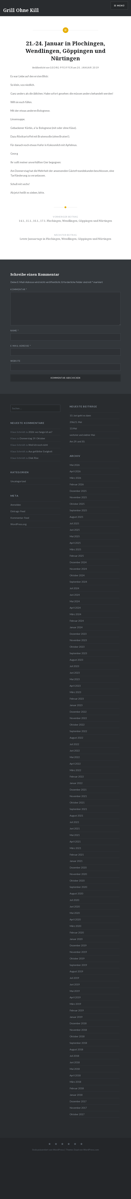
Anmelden (15, 504)
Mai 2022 (75, 757)
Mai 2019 (75, 991)
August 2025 (76, 516)
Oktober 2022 (77, 724)
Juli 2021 (74, 822)
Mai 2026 (75, 465)
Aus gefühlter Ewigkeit (40, 451)
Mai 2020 (75, 912)
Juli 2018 (74, 1055)
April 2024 (75, 607)
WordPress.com (91, 1149)
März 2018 (75, 1081)
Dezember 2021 (78, 789)
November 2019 (78, 952)
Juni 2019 (75, 984)
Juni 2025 (75, 529)
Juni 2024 (75, 594)
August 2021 (76, 815)
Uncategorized (18, 481)
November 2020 (78, 874)
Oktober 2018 (77, 1036)
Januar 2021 (76, 861)
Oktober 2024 (77, 575)
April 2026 (75, 471)
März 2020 (75, 926)
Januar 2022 (76, 783)
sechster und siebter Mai (82, 435)
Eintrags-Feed (17, 511)
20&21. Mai (76, 422)
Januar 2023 (76, 705)
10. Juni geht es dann (80, 415)
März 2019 (75, 1003)
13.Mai (73, 428)
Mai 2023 (75, 679)
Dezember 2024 (78, 562)
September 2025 (78, 510)
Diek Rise (33, 458)
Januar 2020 (76, 939)
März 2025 (75, 549)
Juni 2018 (75, 1062)
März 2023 (75, 692)
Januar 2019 (76, 1017)
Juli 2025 (74, 523)
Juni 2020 (75, 906)
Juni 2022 (75, 750)
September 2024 (78, 581)
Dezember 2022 (78, 711)
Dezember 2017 (78, 1101)
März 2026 (75, 477)
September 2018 (78, 1042)
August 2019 (76, 971)
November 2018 (78, 1029)
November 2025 (78, 497)
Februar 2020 (77, 932)
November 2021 (78, 796)
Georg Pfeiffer (61, 67)
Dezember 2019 (78, 945)
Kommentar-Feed (19, 517)
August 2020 (76, 893)
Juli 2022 (74, 744)
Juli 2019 (74, 977)
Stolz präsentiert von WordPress (48, 1149)
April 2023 (75, 685)
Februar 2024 (77, 620)
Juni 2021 (75, 828)
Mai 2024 (75, 601)
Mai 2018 (75, 1068)
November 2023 (78, 640)
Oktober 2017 (77, 1114)
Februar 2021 (77, 854)
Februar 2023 (77, 698)
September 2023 (78, 653)
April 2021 (75, 841)
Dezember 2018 (78, 1023)
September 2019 (78, 965)
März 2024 (75, 614)
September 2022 (78, 731)
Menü (120, 5)
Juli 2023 (74, 666)
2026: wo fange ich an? (40, 432)
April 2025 (75, 542)
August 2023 (76, 659)
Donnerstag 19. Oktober (32, 438)
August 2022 (76, 737)
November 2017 (78, 1107)
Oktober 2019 (77, 958)
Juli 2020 (74, 900)
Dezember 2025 (78, 490)
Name (14, 330)
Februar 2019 (77, 1010)
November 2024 (78, 568)
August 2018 (76, 1049)
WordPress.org (18, 524)
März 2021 (75, 848)
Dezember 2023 (78, 633)
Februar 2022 (77, 776)
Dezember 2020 (78, 867)
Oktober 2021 (77, 802)
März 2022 (75, 770)
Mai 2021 (75, 835)
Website (15, 361)
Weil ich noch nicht (38, 444)
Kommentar (18, 289)
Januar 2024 (76, 627)
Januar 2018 (76, 1094)
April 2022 (75, 763)
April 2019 (75, 997)
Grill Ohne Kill (21, 10)
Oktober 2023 (77, 646)
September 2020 (78, 887)
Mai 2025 (75, 536)
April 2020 (75, 919)
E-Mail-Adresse (20, 346)
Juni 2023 (75, 672)
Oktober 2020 (77, 880)
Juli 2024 (74, 588)
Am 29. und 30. (77, 441)
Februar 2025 (77, 555)
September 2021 (78, 809)
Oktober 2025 (77, 503)
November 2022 (78, 718)
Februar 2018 (77, 1088)
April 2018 (75, 1075)
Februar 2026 (77, 484)
